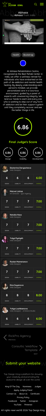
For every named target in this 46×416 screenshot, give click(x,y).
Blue (23, 63)
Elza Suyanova (16, 285)
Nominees (27, 386)
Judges (37, 386)
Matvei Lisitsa (16, 191)
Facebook (12, 401)
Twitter (23, 401)
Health (16, 54)
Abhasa (18, 15)
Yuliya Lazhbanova (19, 308)
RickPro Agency (26, 337)
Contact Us (11, 394)
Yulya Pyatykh (16, 238)
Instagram (33, 401)
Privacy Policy (23, 397)
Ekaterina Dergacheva (20, 168)
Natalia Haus (16, 215)
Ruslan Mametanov (19, 261)
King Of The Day (12, 386)
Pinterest (28, 404)
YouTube (17, 404)
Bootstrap (28, 54)
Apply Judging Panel (23, 390)
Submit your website (23, 363)
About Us (23, 394)
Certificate (35, 394)
